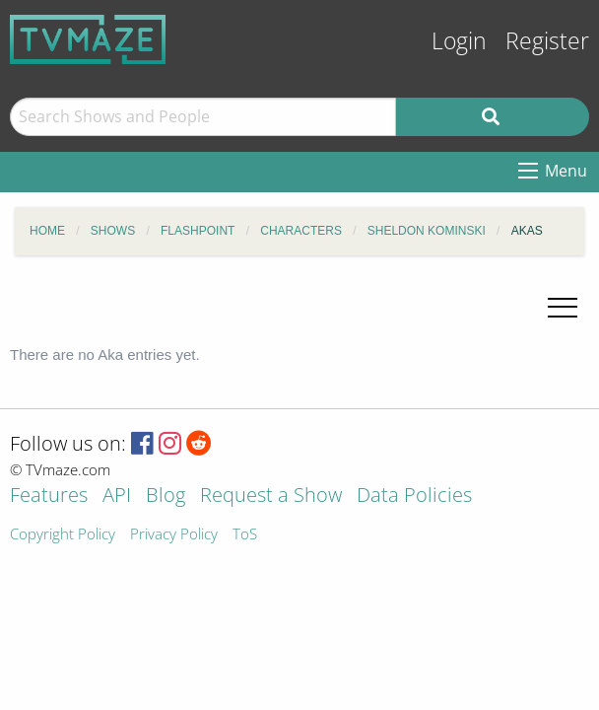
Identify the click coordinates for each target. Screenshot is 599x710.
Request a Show (271, 496)
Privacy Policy (174, 535)
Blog (165, 496)
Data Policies (414, 496)
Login (459, 41)
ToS (245, 535)
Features (49, 496)
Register (547, 41)
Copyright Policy (62, 535)
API (116, 496)
